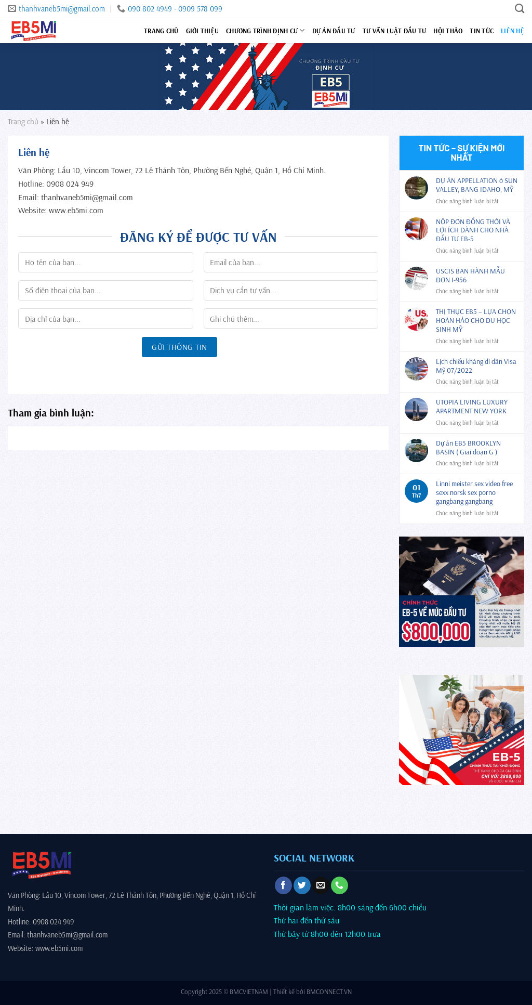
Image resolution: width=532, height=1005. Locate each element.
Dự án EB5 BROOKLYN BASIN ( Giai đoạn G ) (468, 447)
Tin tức (482, 31)
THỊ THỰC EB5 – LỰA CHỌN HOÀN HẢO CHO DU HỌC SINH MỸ (476, 320)
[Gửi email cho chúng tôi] (320, 885)
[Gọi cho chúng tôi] (339, 885)
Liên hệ (512, 31)
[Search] (519, 9)
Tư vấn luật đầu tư (395, 31)
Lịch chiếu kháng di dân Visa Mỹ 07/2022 (476, 366)
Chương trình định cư (265, 30)
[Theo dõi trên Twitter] (302, 885)
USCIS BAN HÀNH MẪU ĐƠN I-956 (470, 275)
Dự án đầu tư (333, 31)
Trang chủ (161, 31)
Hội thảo (447, 31)
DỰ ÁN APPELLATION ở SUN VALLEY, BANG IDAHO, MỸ (476, 185)
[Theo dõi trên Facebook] (283, 885)
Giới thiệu (202, 31)
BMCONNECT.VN (329, 991)
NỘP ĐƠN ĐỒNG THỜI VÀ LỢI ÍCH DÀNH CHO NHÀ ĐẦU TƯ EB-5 (473, 230)
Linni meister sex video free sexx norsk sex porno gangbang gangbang (474, 492)
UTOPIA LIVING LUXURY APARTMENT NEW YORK (472, 406)
